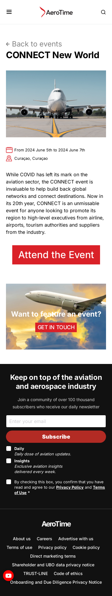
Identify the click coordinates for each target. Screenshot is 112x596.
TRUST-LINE (35, 573)
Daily (42, 451)
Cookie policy (86, 547)
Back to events (37, 44)
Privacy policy (52, 547)
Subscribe (56, 437)
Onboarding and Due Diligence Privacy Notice (56, 582)
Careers (44, 538)
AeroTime (56, 524)
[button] (9, 12)
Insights (38, 466)
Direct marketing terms (53, 556)
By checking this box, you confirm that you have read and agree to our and (59, 487)
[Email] (56, 421)
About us (22, 538)
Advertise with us (75, 538)
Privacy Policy (70, 487)
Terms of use (19, 547)
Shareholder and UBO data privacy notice (53, 564)
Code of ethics (68, 573)
